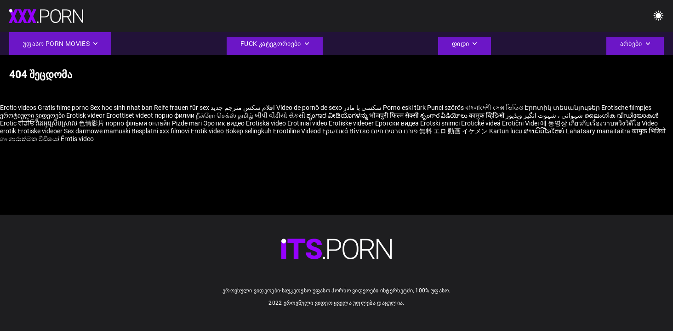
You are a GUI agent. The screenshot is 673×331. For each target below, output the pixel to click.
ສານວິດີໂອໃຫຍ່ (545, 131)
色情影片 (92, 123)
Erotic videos (19, 107)
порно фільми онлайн (138, 123)
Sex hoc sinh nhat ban (121, 107)
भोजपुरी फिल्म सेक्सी (394, 115)
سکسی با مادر (362, 107)
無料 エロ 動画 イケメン (453, 131)
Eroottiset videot (130, 115)
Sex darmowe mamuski (97, 131)
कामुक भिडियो (649, 131)
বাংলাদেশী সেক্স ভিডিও (494, 107)
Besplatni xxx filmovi (160, 131)
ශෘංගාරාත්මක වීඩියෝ (30, 139)
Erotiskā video (266, 123)
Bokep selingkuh (248, 131)
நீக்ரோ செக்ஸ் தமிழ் (224, 115)
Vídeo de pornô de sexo (309, 107)
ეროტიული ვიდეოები (33, 115)
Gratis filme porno (63, 107)
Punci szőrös (445, 107)
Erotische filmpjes (626, 107)
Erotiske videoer (352, 123)
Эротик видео (224, 123)
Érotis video (77, 139)
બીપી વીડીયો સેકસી (280, 115)
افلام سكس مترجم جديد (243, 107)
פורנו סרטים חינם (394, 131)
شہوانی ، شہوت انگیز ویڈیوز (545, 115)
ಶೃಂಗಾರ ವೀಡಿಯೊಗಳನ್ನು (338, 115)
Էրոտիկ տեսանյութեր (563, 107)
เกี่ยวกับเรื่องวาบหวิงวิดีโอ (605, 123)
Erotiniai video (308, 123)
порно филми (174, 115)
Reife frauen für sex (181, 107)
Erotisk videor (86, 115)
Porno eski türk (404, 107)
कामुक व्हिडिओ (487, 115)
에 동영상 (554, 123)
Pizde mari (187, 123)
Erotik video (208, 131)
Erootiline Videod (297, 131)
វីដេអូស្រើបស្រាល (57, 123)
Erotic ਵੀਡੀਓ (18, 123)
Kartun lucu (506, 131)
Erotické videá (481, 123)
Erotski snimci (440, 123)
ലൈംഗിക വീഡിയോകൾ (621, 115)
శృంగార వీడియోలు (444, 115)
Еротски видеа (397, 123)
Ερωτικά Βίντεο (346, 131)
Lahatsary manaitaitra (599, 131)
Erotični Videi (521, 123)
